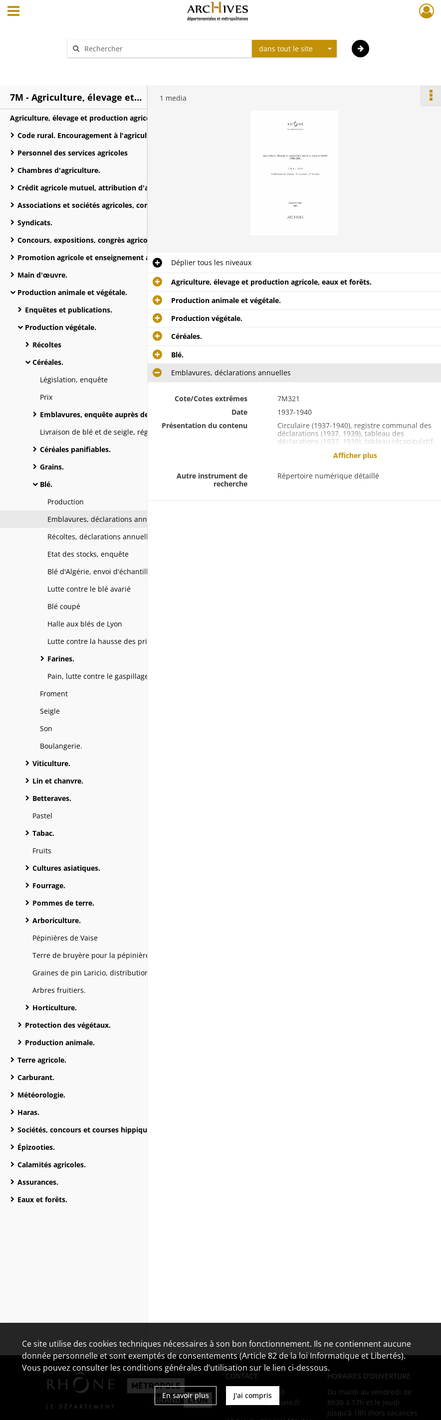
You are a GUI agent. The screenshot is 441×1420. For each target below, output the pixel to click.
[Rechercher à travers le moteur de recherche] (164, 48)
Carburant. (35, 1077)
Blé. (46, 484)
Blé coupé (63, 606)
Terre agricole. (41, 1060)
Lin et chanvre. (57, 781)
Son (46, 728)
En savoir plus (185, 1395)
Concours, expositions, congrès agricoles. (88, 240)
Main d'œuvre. (42, 275)
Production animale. (60, 1042)
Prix (46, 397)
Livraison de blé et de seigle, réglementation (114, 432)
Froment (54, 693)
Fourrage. (48, 885)
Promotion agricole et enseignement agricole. (96, 257)
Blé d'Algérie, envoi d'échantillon (102, 571)
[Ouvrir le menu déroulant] (13, 12)
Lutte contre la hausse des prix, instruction (119, 641)
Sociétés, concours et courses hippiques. (87, 1129)
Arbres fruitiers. (59, 990)
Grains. (52, 467)
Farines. (60, 658)
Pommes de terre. (63, 903)
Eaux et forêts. (42, 1199)
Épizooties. (36, 1147)
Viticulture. (51, 763)
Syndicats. (34, 222)
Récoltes (46, 344)
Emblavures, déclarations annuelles (107, 519)
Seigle (50, 711)
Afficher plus (355, 455)
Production (65, 501)
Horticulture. (54, 1007)
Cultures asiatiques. (66, 868)
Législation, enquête (74, 379)
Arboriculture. (56, 920)
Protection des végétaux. (68, 1025)
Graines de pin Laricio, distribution (90, 972)
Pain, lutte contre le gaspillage (98, 676)
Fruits (41, 850)
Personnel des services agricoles (72, 153)
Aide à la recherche (105, 66)
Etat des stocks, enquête (88, 554)
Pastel (42, 815)
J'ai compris (252, 1395)
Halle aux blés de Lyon (84, 624)
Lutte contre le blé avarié (89, 589)
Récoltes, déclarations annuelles (101, 536)
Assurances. (37, 1182)
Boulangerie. (61, 746)
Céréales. (47, 362)
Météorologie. (41, 1095)
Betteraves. (51, 798)
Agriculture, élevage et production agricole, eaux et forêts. (110, 118)
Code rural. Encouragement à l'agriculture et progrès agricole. (117, 135)
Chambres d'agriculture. (58, 170)
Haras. (28, 1112)
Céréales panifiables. (75, 449)
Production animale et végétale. (72, 292)
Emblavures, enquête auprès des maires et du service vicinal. (139, 414)
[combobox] (294, 49)
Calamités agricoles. (51, 1164)
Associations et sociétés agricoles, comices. (91, 205)
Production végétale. (60, 327)
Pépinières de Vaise (65, 938)
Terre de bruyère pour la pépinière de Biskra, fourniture (126, 955)
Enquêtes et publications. (68, 310)
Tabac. (43, 833)
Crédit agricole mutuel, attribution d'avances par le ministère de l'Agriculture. (117, 187)
